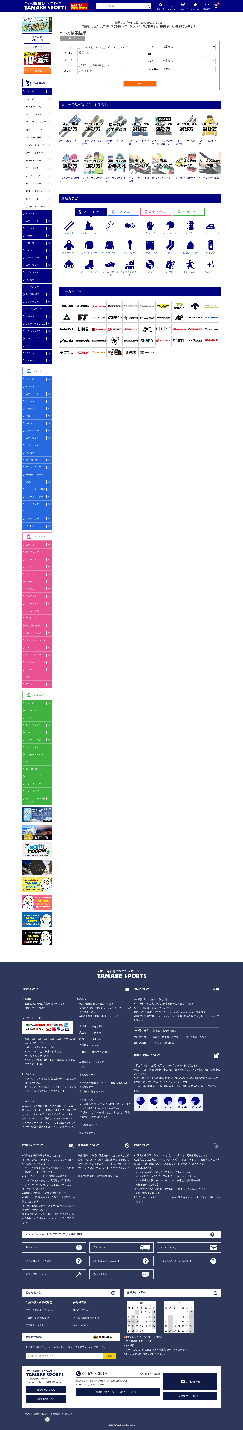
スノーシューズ (33, 776)
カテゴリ (171, 7)
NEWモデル (211, 266)
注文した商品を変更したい (40, 1310)
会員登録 (37, 71)
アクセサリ (31, 353)
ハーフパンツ (32, 287)
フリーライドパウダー (36, 153)
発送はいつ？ (100, 1247)
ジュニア (124, 47)
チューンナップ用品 (35, 323)
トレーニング (32, 338)
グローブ (30, 243)
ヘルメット (31, 250)
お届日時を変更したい (37, 1317)
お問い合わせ (193, 1381)
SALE (108, 65)
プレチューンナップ (35, 206)
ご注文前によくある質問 (39, 1261)
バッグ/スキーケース (36, 309)
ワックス (30, 316)
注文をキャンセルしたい (38, 1325)
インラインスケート (35, 331)
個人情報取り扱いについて (62, 1414)
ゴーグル (30, 235)
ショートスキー (33, 160)
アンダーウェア (33, 301)
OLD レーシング (34, 114)
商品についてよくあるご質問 (175, 1261)
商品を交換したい (82, 1310)
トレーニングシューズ (109, 267)
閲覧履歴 (207, 6)
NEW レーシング (34, 106)
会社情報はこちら (46, 1389)
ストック (30, 228)
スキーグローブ (33, 739)
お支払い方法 (33, 1247)
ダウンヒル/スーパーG (36, 145)
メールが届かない (169, 1247)
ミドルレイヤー (33, 272)
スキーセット (32, 199)
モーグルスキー (33, 168)
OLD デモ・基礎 (34, 137)
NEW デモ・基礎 (34, 130)
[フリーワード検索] (103, 60)
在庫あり (85, 65)
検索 (148, 6)
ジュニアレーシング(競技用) (35, 800)
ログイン (37, 47)
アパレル (30, 360)
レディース (111, 47)
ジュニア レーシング (36, 122)
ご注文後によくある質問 (106, 1261)
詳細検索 (160, 6)
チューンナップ (211, 228)
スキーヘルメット (34, 747)
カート (216, 7)
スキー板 (30, 91)
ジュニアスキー (33, 183)
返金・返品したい (82, 1325)
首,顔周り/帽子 (33, 294)
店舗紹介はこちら (46, 1399)
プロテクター (32, 257)
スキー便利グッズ (34, 791)
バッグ (69, 266)
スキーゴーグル (33, 732)
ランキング (183, 6)
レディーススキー (34, 176)
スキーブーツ (32, 221)
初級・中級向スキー (35, 191)
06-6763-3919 (94, 1373)
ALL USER (86, 47)
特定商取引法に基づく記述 (36, 1414)
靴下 (28, 762)
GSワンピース (129, 247)
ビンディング (32, 213)
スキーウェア (32, 265)
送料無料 (97, 65)
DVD (28, 345)
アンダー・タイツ (34, 754)
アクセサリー (32, 518)
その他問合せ (100, 1274)
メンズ (98, 47)
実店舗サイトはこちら (190, 1396)
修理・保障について (36, 1274)
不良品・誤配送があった (86, 1317)
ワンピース (31, 279)
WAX (28, 482)
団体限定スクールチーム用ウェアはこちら (118, 1392)
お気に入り (195, 6)
